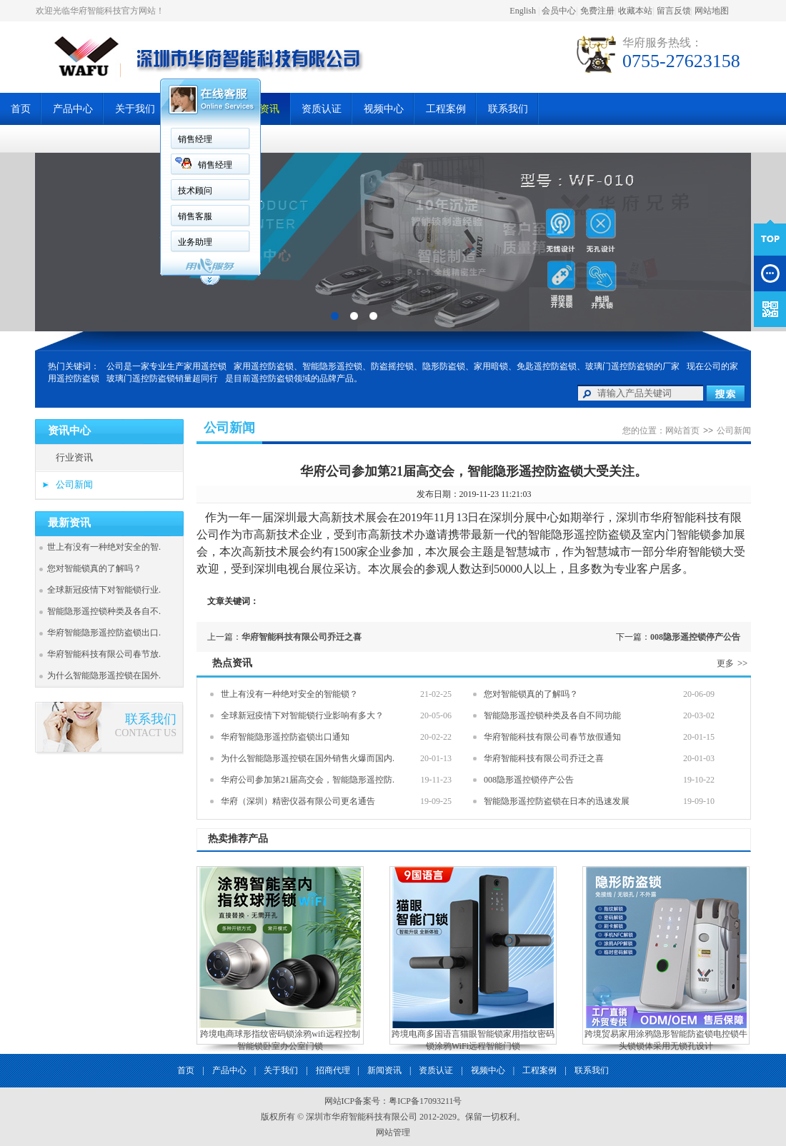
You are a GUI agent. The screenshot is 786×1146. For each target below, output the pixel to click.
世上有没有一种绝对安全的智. (104, 547)
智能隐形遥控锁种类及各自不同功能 (552, 715)
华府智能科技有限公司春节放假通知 (552, 737)
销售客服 (195, 216)
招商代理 (333, 1070)
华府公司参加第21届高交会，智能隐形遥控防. (307, 780)
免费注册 (597, 11)
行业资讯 (74, 457)
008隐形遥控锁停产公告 (695, 637)
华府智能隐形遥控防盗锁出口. (104, 633)
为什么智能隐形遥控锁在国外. (104, 675)
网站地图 (712, 11)
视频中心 (384, 109)
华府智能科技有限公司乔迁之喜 (302, 637)
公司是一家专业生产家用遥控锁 (166, 366)
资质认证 (322, 109)
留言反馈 (674, 11)
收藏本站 (635, 11)
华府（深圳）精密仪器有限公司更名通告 (298, 801)
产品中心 (73, 109)
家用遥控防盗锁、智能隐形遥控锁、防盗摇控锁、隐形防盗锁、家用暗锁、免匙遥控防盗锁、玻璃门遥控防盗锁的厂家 (457, 366)
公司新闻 (74, 484)
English (522, 11)
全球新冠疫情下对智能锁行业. (104, 590)
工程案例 (446, 109)
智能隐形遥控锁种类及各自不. (104, 611)
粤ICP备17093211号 (425, 1101)
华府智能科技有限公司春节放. (104, 654)
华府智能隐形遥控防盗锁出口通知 (285, 737)
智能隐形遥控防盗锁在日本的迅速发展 (557, 801)
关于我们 (135, 109)
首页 (21, 109)
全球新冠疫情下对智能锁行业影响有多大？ (302, 715)
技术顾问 (195, 191)
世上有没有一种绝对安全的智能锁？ (289, 694)
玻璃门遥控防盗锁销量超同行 (162, 378)
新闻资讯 (384, 1070)
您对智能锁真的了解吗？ (94, 568)
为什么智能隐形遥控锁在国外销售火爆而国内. (307, 758)
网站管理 (393, 1132)
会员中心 (559, 11)
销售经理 (195, 139)
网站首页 (682, 431)
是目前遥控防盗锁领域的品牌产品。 (293, 378)
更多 (734, 663)
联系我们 (508, 109)
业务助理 (195, 242)
